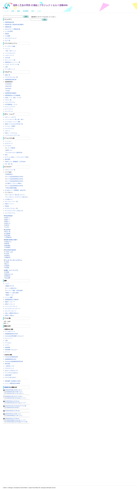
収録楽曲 (7, 347)
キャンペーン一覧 (10, 60)
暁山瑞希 (7, 278)
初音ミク (7, 217)
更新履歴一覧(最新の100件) (13, 381)
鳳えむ (7, 264)
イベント (7, 48)
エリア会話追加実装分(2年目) (14, 179)
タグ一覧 (7, 40)
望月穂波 (7, 235)
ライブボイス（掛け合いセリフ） (15, 194)
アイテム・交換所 (10, 126)
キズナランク (9, 143)
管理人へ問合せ (9, 315)
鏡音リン (7, 219)
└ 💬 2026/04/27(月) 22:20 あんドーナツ (14, 398)
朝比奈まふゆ (9, 274)
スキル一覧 (8, 100)
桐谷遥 (7, 243)
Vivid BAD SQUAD (10, 250)
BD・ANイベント (11, 51)
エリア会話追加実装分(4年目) (14, 185)
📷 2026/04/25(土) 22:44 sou (11, 401)
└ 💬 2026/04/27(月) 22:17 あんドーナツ (14, 403)
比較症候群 (8, 375)
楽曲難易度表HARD (10, 359)
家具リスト (9, 150)
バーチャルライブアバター (12, 135)
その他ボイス (9, 199)
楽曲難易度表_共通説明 (11, 299)
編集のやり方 (10, 286)
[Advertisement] (84, 45)
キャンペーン (9, 338)
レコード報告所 (10, 148)
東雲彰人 (7, 255)
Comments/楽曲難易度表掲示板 (14, 361)
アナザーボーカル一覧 (11, 77)
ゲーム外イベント (10, 69)
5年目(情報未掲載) (11, 188)
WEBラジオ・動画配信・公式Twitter (15, 161)
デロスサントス (9, 368)
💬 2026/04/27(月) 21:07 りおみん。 (13, 396)
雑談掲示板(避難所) (18, 24)
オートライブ (9, 109)
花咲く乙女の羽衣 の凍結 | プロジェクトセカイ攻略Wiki (40, 5)
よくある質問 (9, 31)
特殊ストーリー (9, 204)
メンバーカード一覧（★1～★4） (14, 119)
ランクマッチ (9, 111)
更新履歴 (25, 11)
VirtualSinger (9, 215)
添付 (32, 11)
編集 (18, 11)
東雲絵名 (7, 276)
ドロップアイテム (10, 102)
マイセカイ (8, 145)
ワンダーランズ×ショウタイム (13, 260)
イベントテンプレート (11, 306)
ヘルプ (39, 11)
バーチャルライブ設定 (22, 157)
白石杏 (7, 253)
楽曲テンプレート (10, 302)
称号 (6, 154)
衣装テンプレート (10, 304)
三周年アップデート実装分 (13, 183)
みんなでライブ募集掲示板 (12, 29)
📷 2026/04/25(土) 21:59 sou (11, 418)
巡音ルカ (7, 223)
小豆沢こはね (9, 252)
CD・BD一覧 (8, 164)
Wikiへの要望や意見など (12, 313)
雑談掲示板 (8, 24)
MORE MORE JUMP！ (11, 240)
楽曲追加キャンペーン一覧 (12, 62)
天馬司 (7, 262)
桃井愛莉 (7, 245)
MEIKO (7, 225)
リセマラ (13, 117)
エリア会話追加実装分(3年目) (14, 181)
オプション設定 (9, 157)
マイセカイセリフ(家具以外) (14, 152)
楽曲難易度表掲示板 (10, 79)
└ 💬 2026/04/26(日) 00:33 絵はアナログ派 (15, 422)
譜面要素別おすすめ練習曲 (12, 95)
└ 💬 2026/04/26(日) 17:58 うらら (12, 415)
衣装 (6, 133)
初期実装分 (9, 174)
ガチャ (7, 117)
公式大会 (7, 57)
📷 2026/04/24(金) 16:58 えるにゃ (12, 390)
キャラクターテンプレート (12, 308)
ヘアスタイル (13, 133)
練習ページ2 (9, 295)
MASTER (9, 86)
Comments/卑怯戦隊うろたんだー (14, 336)
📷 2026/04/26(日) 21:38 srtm (11, 410)
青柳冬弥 (7, 257)
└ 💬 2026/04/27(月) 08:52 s (11, 407)
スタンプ (7, 131)
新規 (12, 11)
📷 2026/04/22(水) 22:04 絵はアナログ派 (14, 406)
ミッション (8, 141)
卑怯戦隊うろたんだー (11, 349)
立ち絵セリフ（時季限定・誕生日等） (16, 190)
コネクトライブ (9, 55)
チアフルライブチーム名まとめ (14, 210)
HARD (8, 91)
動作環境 (7, 159)
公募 (6, 67)
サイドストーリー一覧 (11, 201)
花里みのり (8, 241)
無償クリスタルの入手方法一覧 (14, 124)
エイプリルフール (10, 213)
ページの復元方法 (11, 288)
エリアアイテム (9, 128)
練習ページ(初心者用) (12, 292)
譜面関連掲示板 (9, 22)
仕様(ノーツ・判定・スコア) (13, 97)
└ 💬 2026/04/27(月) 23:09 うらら (12, 391)
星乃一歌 (7, 231)
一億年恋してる (9, 366)
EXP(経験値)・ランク (11, 104)
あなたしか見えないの (11, 370)
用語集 (7, 33)
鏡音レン (7, 221)
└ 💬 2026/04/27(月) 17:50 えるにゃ (13, 393)
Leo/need (7, 229)
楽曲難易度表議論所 (10, 93)
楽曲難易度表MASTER (11, 333)
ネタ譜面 (7, 36)
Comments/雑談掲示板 (11, 357)
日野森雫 (7, 247)
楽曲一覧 (7, 75)
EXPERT (8, 88)
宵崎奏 (7, 272)
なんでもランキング (10, 38)
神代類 (7, 267)
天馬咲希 (7, 233)
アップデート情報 (10, 46)
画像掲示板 (8, 27)
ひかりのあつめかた (10, 377)
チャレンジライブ (10, 106)
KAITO (7, 227)
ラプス (7, 345)
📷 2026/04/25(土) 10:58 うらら (12, 414)
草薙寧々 (7, 266)
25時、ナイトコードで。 (12, 270)
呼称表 (7, 206)
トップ (6, 11)
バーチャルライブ (10, 53)
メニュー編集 (9, 297)
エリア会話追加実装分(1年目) (14, 176)
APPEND (8, 84)
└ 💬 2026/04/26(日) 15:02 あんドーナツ (14, 420)
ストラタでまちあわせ (11, 372)
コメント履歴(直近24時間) (12, 383)
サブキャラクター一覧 (11, 208)
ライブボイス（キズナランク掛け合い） (17, 197)
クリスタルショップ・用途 (12, 121)
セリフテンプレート (10, 311)
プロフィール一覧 (10, 170)
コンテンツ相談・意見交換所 (14, 290)
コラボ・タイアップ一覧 (12, 64)
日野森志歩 (8, 237)
